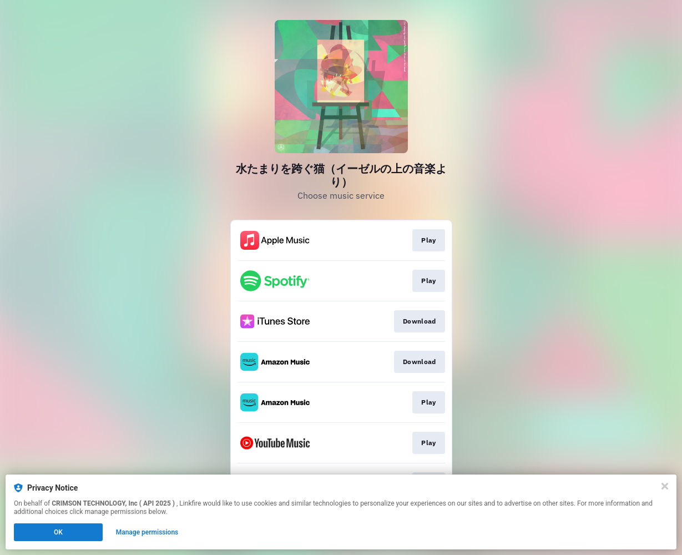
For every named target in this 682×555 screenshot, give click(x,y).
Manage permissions (147, 532)
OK (58, 532)
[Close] (665, 486)
